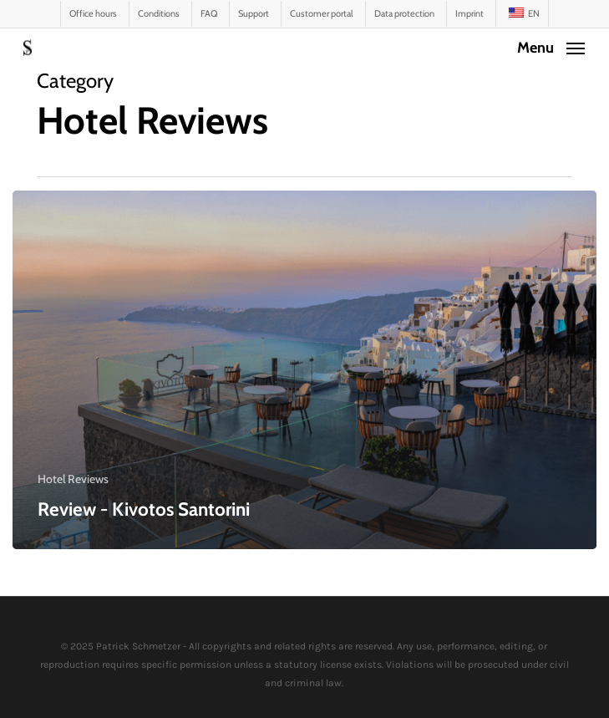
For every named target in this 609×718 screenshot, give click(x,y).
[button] (551, 46)
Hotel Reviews (73, 478)
